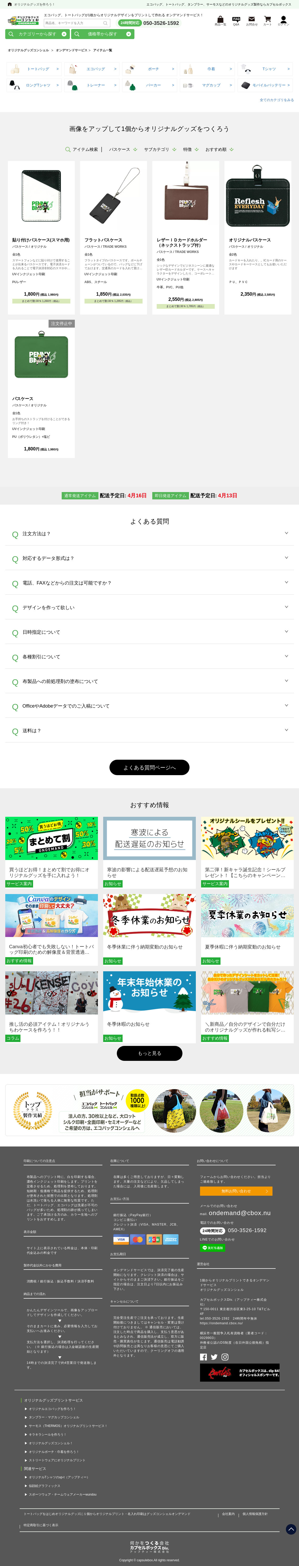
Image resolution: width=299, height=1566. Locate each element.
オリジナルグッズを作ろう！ (34, 4)
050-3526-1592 (161, 24)
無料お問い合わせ (236, 1193)
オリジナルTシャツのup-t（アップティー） (59, 1479)
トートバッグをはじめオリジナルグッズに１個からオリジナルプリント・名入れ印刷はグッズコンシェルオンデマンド (107, 1516)
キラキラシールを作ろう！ (48, 1436)
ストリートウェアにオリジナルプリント (57, 1462)
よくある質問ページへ (149, 769)
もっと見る (149, 1055)
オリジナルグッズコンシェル (28, 52)
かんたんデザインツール (45, 1312)
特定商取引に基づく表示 (41, 1527)
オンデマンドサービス (71, 52)
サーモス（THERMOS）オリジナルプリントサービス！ (68, 1428)
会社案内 (228, 1516)
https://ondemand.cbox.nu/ (221, 1325)
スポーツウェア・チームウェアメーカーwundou (63, 1496)
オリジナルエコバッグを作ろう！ (52, 1411)
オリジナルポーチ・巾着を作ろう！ (54, 1453)
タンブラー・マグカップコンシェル (54, 1419)
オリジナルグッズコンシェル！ (51, 1445)
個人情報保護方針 (255, 1516)
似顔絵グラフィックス (44, 1488)
